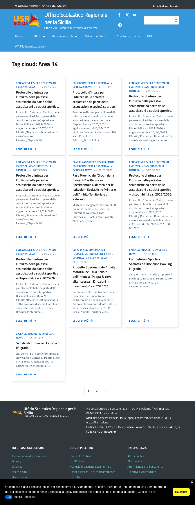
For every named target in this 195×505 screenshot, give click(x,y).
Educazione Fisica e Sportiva (34, 83)
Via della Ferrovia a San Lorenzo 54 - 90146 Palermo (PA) (121, 408)
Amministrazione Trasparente (145, 466)
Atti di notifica (136, 456)
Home (18, 36)
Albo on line (134, 461)
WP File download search (30, 46)
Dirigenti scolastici (95, 36)
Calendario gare (140, 250)
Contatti (75, 477)
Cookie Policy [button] (147, 491)
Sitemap (17, 466)
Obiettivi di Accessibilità (141, 471)
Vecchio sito (19, 471)
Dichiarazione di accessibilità (29, 456)
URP (149, 36)
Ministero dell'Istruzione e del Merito (41, 5)
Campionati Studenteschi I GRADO (94, 162)
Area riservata (20, 477)
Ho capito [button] (181, 491)
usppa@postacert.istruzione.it (145, 418)
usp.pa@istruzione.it (105, 418)
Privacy (16, 461)
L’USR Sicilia (77, 461)
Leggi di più (26, 149)
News (32, 87)
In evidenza (92, 258)
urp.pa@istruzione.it (98, 422)
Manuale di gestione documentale (90, 466)
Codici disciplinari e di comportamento (92, 471)
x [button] (192, 481)
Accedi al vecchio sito (166, 6)
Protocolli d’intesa (80, 456)
